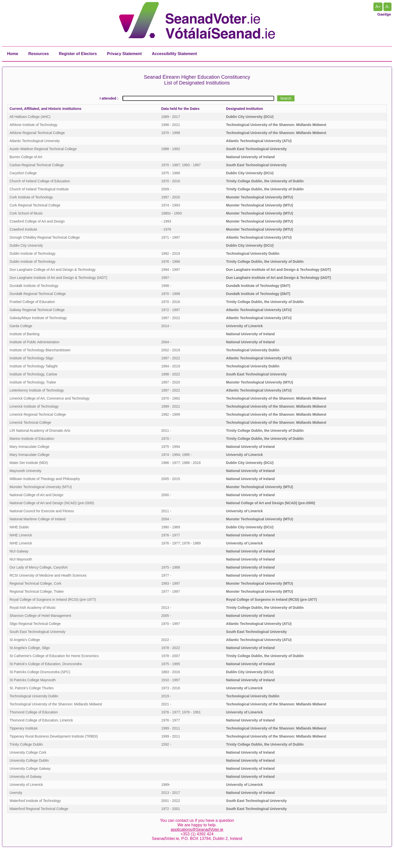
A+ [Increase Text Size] (377, 7)
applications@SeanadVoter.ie (197, 829)
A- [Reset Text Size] (387, 7)
